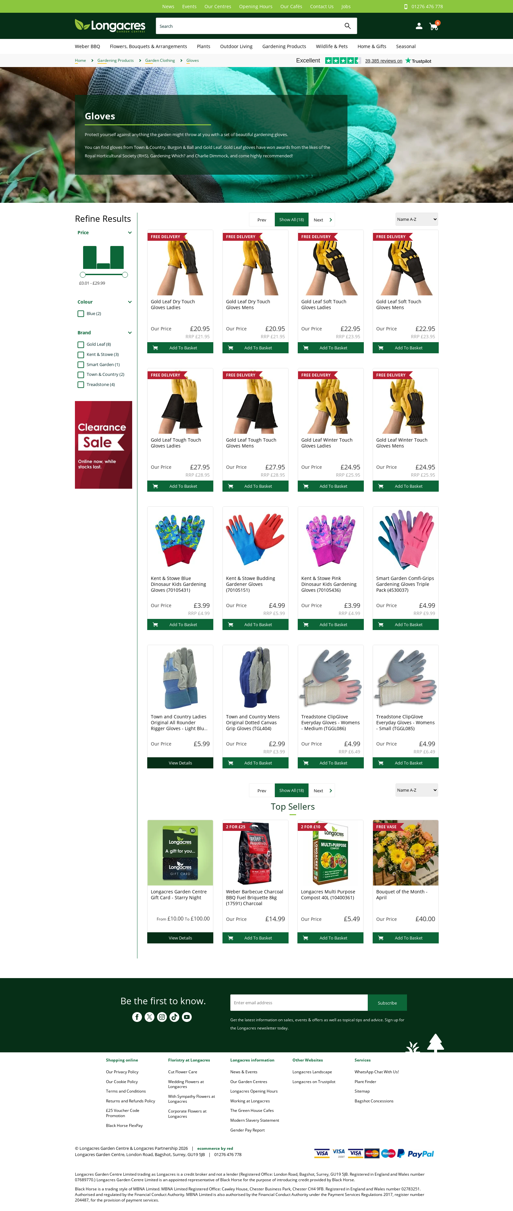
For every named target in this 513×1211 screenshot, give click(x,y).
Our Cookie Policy (122, 1081)
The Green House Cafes (252, 1110)
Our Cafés (291, 6)
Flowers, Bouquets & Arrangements (148, 46)
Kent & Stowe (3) (103, 354)
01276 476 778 (427, 6)
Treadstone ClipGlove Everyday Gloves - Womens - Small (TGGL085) (405, 722)
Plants (203, 46)
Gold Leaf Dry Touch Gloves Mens (248, 304)
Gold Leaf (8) (99, 344)
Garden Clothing (160, 60)
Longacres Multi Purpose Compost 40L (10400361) (328, 894)
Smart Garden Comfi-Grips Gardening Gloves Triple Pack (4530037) (405, 584)
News (168, 6)
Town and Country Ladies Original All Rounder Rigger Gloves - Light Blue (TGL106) (179, 725)
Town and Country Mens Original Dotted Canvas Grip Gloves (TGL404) (253, 722)
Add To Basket (174, 348)
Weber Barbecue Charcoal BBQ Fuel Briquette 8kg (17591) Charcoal (254, 897)
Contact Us (322, 6)
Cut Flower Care (182, 1072)
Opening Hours (256, 6)
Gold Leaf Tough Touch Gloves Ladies (176, 443)
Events (189, 6)
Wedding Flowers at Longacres (186, 1084)
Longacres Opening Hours (254, 1091)
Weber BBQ (87, 46)
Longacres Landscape (312, 1072)
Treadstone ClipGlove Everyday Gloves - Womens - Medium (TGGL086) (330, 722)
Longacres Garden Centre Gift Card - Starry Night (179, 894)
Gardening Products (284, 46)
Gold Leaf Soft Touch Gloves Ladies (323, 304)
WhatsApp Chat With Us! (377, 1072)
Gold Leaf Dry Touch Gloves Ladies (173, 304)
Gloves (192, 60)
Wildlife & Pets (332, 46)
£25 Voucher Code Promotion (122, 1113)
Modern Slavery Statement (254, 1120)
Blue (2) (94, 313)
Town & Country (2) (105, 374)
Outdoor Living (236, 46)
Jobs (346, 6)
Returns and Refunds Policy (130, 1101)
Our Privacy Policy (122, 1072)
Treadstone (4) (101, 384)
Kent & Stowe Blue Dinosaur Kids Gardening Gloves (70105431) (178, 584)
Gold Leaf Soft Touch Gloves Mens (398, 304)
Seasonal (406, 46)
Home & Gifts (372, 46)
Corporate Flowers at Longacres (187, 1113)
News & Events (243, 1072)
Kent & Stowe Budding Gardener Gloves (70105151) (250, 584)
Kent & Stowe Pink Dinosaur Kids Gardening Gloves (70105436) (329, 584)
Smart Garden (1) (103, 364)
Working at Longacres (250, 1101)
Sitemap (362, 1091)
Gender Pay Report (247, 1130)
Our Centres (217, 6)
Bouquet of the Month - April (402, 894)
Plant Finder (365, 1081)
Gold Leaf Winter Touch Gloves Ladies (327, 443)
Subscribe (387, 1003)
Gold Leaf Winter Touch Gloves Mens (402, 443)
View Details (180, 763)
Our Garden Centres (248, 1081)
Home (80, 60)
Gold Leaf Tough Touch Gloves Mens (251, 443)
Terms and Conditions (126, 1091)
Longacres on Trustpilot (313, 1081)
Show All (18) (291, 219)
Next (318, 220)
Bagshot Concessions (374, 1101)
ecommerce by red (215, 1148)
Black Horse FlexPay (124, 1125)
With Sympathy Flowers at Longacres (191, 1099)
